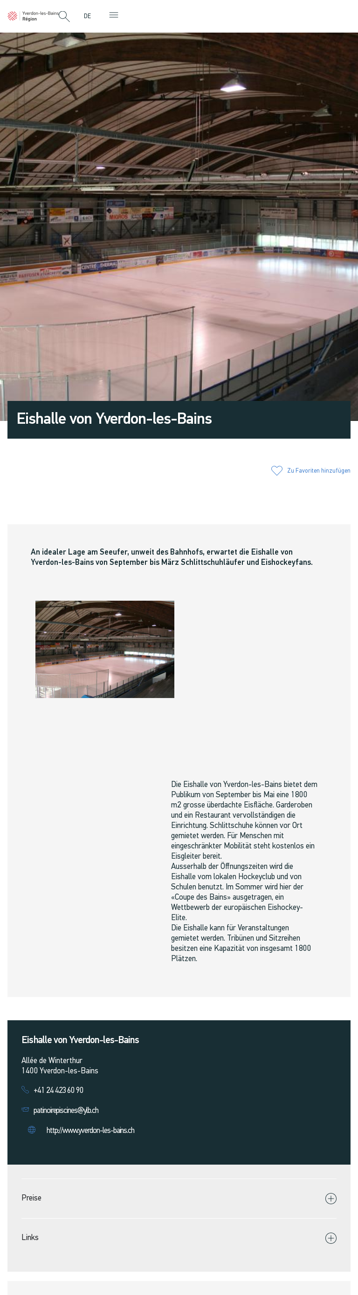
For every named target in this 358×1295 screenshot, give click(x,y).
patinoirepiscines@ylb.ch (66, 1111)
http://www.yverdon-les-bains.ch (90, 1131)
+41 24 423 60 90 (58, 1091)
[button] (64, 17)
